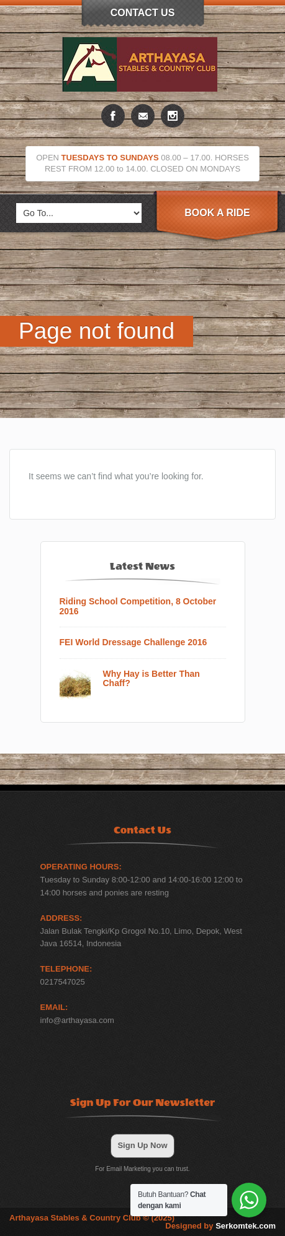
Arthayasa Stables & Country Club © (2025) (91, 1217)
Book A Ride (217, 212)
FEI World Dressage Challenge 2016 (133, 642)
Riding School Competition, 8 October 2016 (138, 606)
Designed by (220, 1225)
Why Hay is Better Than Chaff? (151, 678)
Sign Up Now (142, 1145)
